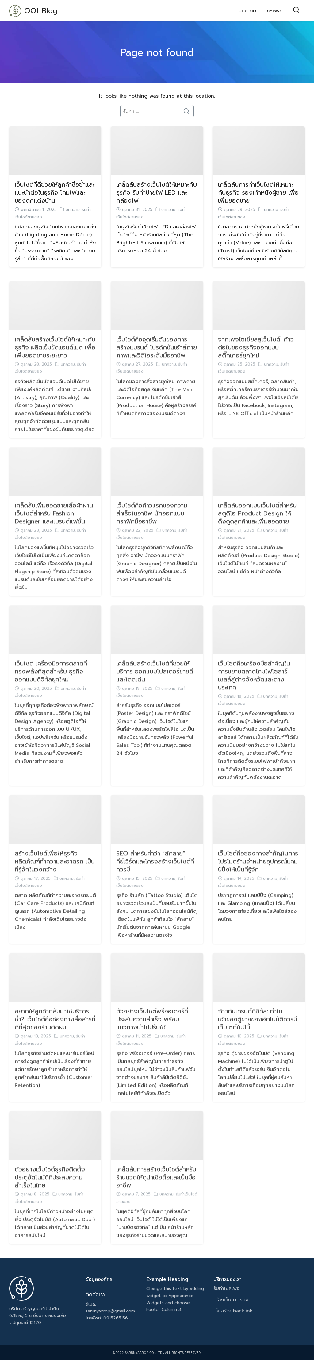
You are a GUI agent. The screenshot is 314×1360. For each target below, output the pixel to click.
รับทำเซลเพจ (226, 1288)
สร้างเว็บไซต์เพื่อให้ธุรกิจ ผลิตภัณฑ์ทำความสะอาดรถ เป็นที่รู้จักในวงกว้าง (55, 872)
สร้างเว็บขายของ (230, 1300)
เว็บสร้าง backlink (233, 1311)
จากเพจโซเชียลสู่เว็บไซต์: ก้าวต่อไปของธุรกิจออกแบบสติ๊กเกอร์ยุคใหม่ (256, 358)
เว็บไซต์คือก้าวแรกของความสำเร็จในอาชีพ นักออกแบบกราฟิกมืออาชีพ (151, 524)
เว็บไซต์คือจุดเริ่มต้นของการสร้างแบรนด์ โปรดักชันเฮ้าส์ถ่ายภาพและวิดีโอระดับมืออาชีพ (156, 358)
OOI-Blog (41, 10)
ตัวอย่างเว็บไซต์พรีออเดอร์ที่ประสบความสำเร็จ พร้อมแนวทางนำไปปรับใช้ (152, 1031)
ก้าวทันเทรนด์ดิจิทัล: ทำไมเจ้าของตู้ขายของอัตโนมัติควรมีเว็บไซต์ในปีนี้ (257, 1031)
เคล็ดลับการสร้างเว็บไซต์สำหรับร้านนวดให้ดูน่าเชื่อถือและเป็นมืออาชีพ (156, 1189)
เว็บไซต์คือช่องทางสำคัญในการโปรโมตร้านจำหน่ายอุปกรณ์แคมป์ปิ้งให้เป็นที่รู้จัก (258, 872)
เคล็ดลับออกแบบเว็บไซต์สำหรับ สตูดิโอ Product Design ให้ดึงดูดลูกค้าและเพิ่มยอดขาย (257, 524)
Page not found (157, 52)
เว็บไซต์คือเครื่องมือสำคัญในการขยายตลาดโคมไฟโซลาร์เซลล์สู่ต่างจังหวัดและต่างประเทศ (254, 686)
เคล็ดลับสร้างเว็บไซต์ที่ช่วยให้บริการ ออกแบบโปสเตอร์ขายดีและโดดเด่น (154, 682)
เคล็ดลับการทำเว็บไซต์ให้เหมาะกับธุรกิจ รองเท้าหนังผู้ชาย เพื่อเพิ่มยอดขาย (258, 192)
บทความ (247, 10)
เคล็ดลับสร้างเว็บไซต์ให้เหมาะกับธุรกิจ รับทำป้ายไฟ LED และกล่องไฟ (156, 192)
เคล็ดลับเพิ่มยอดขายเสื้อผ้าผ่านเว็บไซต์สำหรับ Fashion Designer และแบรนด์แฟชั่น (54, 524)
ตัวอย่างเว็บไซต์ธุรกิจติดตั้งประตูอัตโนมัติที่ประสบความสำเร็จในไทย (50, 1189)
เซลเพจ (273, 10)
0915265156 (115, 1318)
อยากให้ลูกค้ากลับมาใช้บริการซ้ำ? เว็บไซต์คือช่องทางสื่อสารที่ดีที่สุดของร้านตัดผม (55, 1031)
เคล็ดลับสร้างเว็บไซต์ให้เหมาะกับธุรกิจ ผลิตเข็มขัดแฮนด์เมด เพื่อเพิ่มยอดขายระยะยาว (55, 358)
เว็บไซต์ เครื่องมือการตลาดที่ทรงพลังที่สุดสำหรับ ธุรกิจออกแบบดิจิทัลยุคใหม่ (51, 682)
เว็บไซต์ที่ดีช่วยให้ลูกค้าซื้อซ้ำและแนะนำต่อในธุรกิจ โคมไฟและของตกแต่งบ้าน (55, 192)
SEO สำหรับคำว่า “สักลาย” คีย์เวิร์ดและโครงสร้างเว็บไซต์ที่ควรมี (155, 872)
